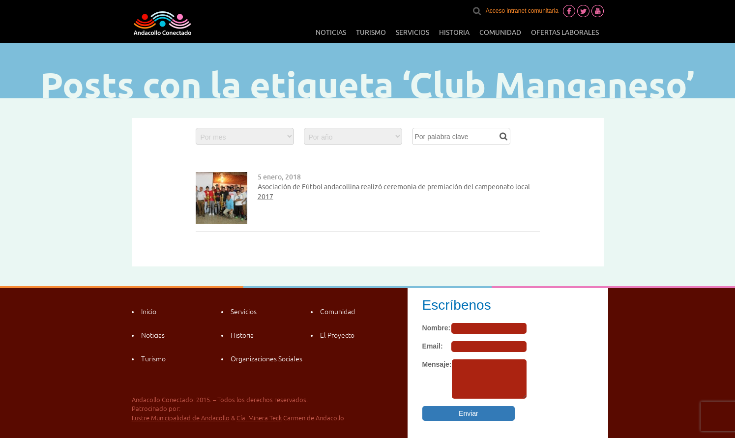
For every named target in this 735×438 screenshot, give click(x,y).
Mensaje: (437, 364)
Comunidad (500, 32)
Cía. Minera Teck (259, 418)
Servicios (412, 32)
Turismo (371, 32)
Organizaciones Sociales (266, 359)
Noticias (331, 32)
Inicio (148, 312)
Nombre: (436, 328)
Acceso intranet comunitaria (522, 10)
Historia (454, 32)
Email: (432, 346)
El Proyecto (337, 335)
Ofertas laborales (565, 32)
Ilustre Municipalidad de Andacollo (181, 418)
